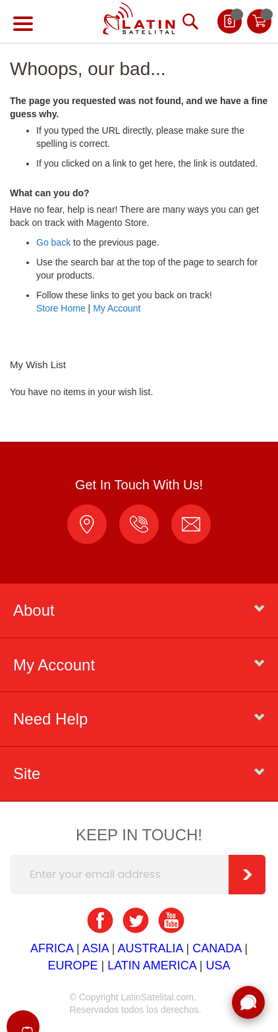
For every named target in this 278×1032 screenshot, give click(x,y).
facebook (100, 921)
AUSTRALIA (149, 948)
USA (218, 965)
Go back (53, 242)
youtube (171, 921)
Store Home (61, 308)
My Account (116, 308)
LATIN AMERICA (151, 965)
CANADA (216, 948)
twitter (136, 921)
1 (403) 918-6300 (139, 524)
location (87, 524)
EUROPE (72, 965)
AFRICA (51, 948)
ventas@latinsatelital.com (191, 524)
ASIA (95, 948)
